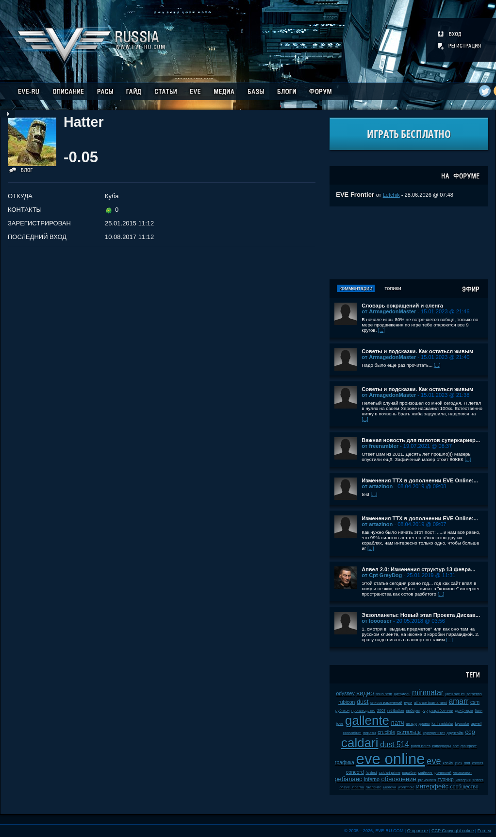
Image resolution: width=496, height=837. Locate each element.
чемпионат (462, 772)
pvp (424, 710)
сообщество (464, 786)
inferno (372, 779)
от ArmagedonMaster (389, 311)
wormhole (406, 787)
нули (408, 702)
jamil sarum (455, 694)
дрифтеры (464, 710)
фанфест (469, 746)
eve (434, 761)
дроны (424, 723)
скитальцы (409, 732)
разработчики (441, 710)
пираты (369, 733)
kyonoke (462, 723)
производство (363, 710)
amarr (459, 701)
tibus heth (384, 694)
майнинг (425, 772)
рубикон (342, 710)
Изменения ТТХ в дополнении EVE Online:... (420, 480)
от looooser (377, 621)
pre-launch (427, 780)
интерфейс (432, 786)
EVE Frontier (355, 194)
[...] (381, 330)
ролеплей (442, 772)
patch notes (420, 746)
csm (474, 702)
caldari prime (389, 772)
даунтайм (454, 733)
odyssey (345, 693)
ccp (470, 731)
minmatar (428, 692)
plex (458, 763)
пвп (467, 763)
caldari (360, 742)
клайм (448, 763)
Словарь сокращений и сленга (402, 305)
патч (397, 722)
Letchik (391, 195)
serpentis (474, 694)
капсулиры (441, 746)
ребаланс (348, 779)
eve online (390, 759)
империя (463, 780)
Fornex (484, 830)
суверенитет (434, 733)
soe (456, 746)
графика (344, 762)
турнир (446, 779)
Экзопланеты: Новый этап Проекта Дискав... (421, 615)
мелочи (390, 787)
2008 (381, 710)
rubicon (346, 702)
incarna (357, 787)
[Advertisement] (409, 243)
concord (355, 772)
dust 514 (394, 744)
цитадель (402, 694)
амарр (411, 723)
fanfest (371, 772)
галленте (374, 787)
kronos (477, 763)
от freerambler (380, 446)
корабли (409, 772)
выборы (413, 710)
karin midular (442, 723)
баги (478, 710)
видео (365, 693)
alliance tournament (430, 702)
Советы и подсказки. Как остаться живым (417, 351)
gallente (367, 720)
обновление (398, 779)
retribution (395, 710)
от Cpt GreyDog (382, 575)
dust (363, 701)
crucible (386, 732)
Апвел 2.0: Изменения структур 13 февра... (418, 569)
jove (339, 723)
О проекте (417, 830)
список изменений (386, 702)
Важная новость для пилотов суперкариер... (421, 440)
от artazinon (377, 486)
